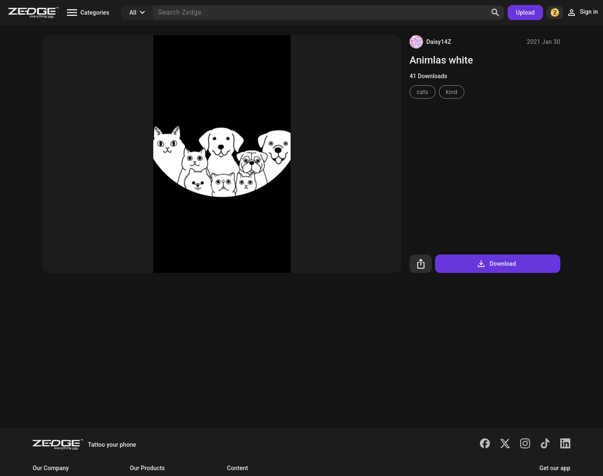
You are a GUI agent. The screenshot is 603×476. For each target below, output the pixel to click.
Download (496, 264)
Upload (525, 12)
